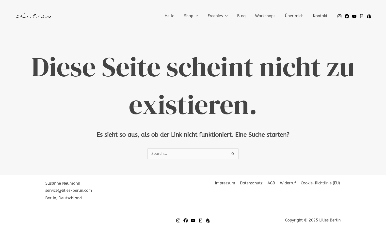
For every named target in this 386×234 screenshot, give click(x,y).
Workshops (269, 16)
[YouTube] (193, 221)
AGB (273, 183)
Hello (180, 16)
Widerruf (289, 183)
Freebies (225, 16)
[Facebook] (347, 16)
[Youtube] (354, 16)
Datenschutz (253, 183)
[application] (204, 16)
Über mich (296, 16)
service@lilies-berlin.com (69, 190)
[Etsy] (361, 16)
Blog (247, 16)
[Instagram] (339, 16)
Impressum (228, 183)
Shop (200, 16)
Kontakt (321, 16)
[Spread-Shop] (208, 221)
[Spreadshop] (369, 16)
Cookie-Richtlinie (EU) (321, 183)
